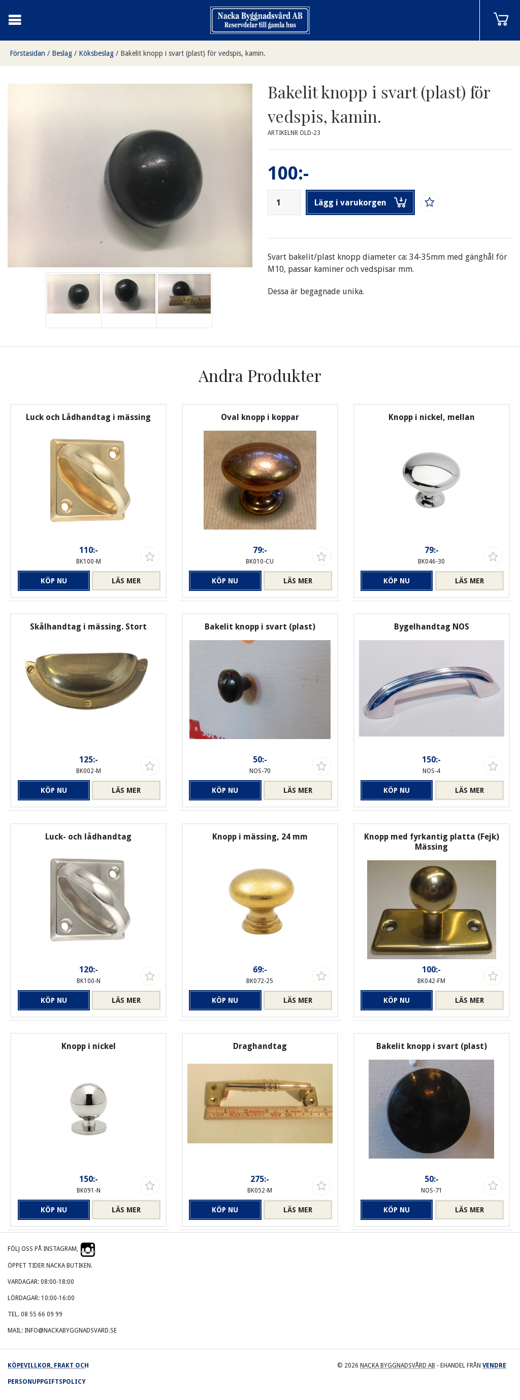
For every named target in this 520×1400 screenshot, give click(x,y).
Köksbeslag (96, 53)
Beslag (62, 53)
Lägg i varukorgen (360, 202)
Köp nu (54, 581)
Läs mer (126, 581)
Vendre (494, 1365)
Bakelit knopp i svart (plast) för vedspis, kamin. (193, 53)
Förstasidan (27, 53)
